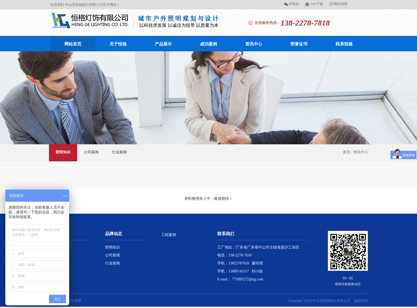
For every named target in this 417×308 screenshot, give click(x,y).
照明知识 (63, 152)
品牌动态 (113, 233)
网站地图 (341, 4)
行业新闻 (119, 152)
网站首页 (72, 44)
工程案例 (168, 235)
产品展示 (163, 44)
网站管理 (73, 301)
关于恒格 (118, 44)
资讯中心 (253, 44)
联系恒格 (344, 44)
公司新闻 (91, 152)
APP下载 (316, 4)
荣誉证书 (298, 44)
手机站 (294, 4)
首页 (346, 152)
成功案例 (208, 44)
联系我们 (225, 233)
